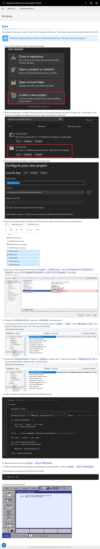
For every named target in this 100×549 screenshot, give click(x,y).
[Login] (96, 3)
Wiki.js (69, 547)
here (82, 38)
